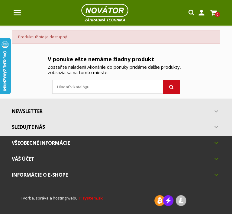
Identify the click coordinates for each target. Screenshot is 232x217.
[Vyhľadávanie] (116, 87)
